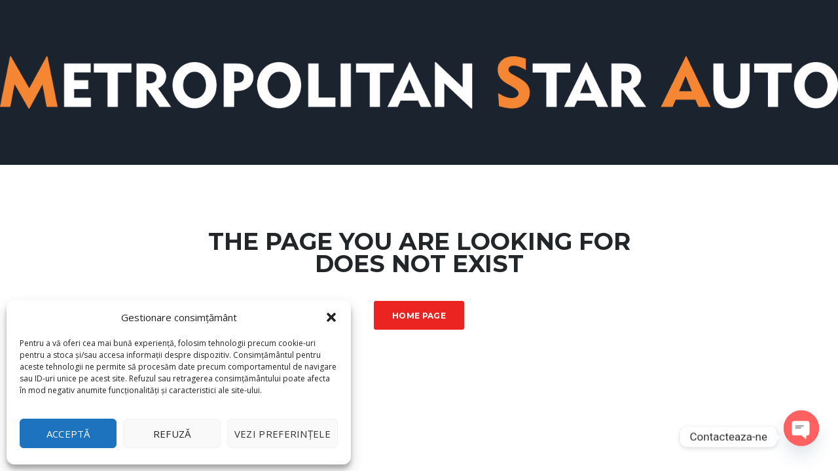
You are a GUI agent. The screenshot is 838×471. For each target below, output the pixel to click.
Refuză (172, 433)
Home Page (419, 316)
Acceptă (68, 433)
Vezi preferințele (282, 433)
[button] (331, 317)
